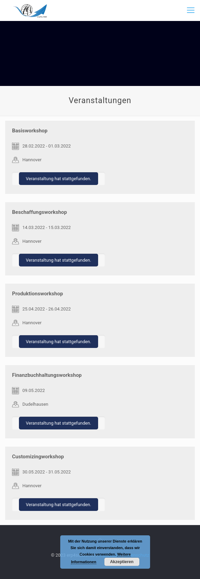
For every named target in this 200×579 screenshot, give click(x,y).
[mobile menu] (191, 10)
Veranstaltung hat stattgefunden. (58, 178)
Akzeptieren (122, 561)
